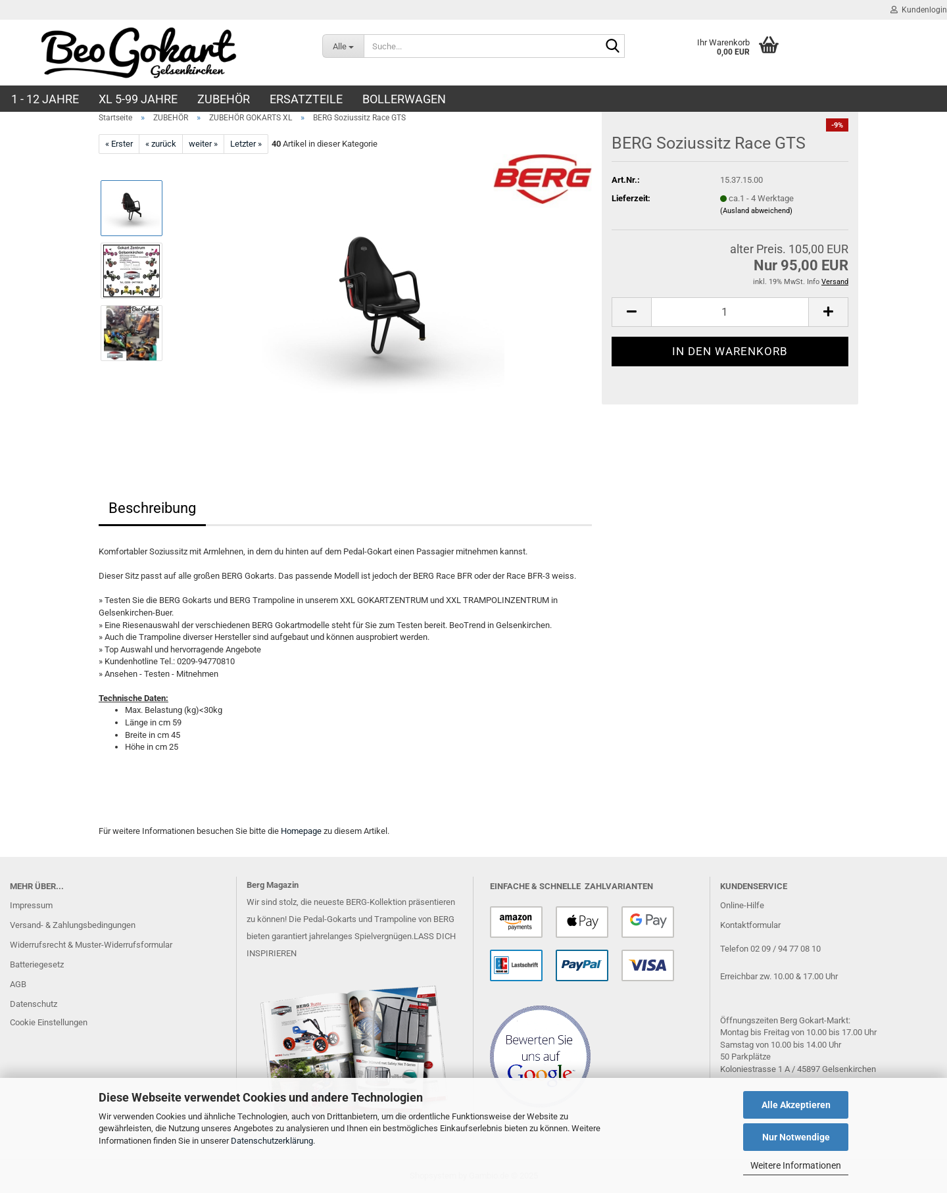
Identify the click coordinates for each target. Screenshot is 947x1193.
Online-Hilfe (742, 905)
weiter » (203, 144)
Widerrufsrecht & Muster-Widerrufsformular (91, 945)
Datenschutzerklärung (272, 1141)
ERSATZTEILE (306, 99)
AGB (18, 984)
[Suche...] (343, 46)
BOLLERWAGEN (404, 99)
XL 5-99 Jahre (138, 99)
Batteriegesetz (37, 964)
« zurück (160, 144)
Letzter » (246, 144)
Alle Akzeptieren (796, 1105)
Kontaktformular (750, 925)
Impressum (31, 905)
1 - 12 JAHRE (45, 99)
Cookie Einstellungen (48, 1022)
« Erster (119, 144)
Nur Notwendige (796, 1137)
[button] (631, 312)
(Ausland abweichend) (756, 211)
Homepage (301, 831)
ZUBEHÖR (223, 99)
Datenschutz (33, 1004)
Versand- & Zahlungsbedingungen (72, 925)
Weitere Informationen (795, 1165)
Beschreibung (152, 508)
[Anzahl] (730, 312)
